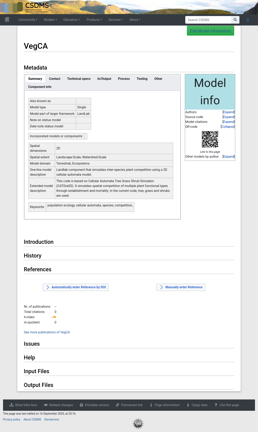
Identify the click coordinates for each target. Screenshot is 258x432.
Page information (167, 405)
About (133, 20)
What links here (26, 405)
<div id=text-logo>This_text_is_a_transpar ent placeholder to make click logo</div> (6, 7)
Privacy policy (11, 419)
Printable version (97, 405)
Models (49, 20)
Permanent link (132, 405)
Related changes (61, 405)
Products (93, 20)
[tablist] (102, 82)
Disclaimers (51, 419)
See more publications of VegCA (47, 332)
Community (27, 20)
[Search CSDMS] (208, 20)
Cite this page (229, 405)
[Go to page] (235, 20)
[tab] (35, 78)
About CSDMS (32, 419)
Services (114, 20)
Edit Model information (210, 31)
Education (70, 20)
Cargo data (199, 405)
